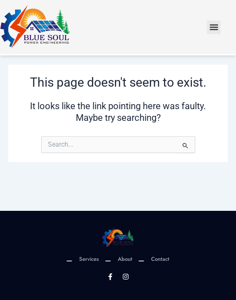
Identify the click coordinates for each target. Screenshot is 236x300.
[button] (214, 27)
